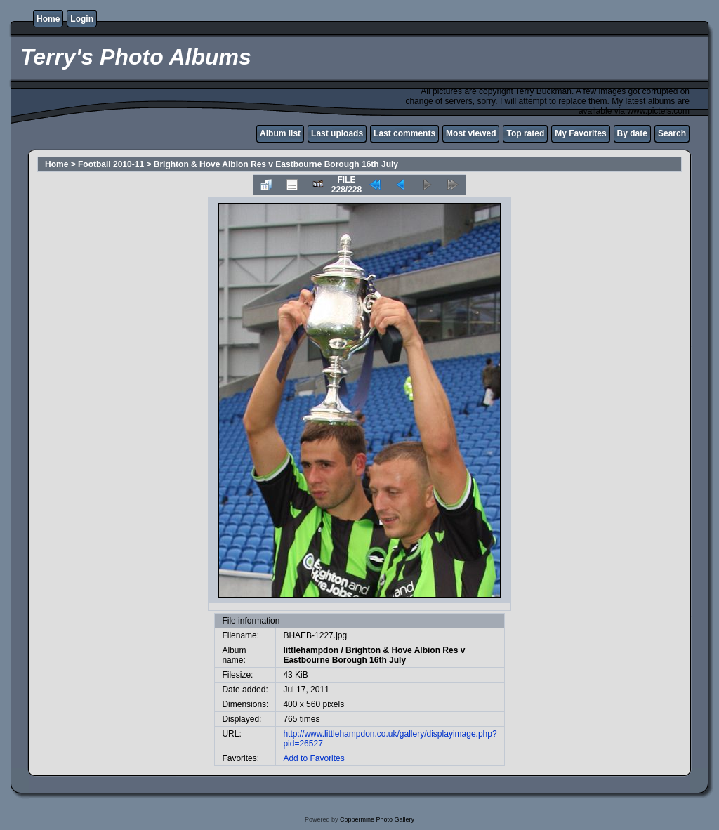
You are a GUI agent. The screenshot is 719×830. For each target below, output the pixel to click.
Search (672, 133)
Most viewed (471, 133)
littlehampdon (310, 650)
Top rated (525, 133)
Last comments (404, 133)
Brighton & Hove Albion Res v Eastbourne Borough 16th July (276, 164)
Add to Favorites (313, 758)
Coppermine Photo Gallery (377, 819)
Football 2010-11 (111, 164)
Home (48, 19)
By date (632, 133)
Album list (280, 133)
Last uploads (337, 133)
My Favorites (580, 133)
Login (81, 19)
